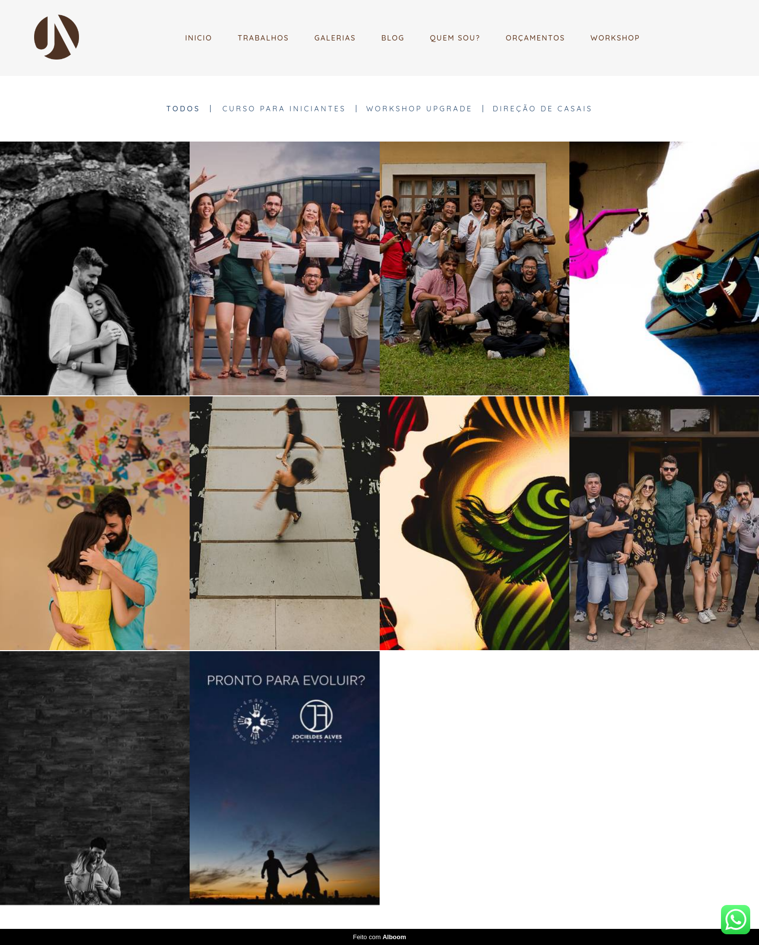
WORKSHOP (615, 37)
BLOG (393, 37)
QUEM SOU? (455, 37)
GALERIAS (335, 37)
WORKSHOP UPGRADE (419, 108)
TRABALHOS (263, 37)
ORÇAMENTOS (535, 37)
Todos (183, 108)
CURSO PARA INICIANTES (284, 108)
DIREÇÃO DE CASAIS (543, 108)
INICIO (199, 37)
